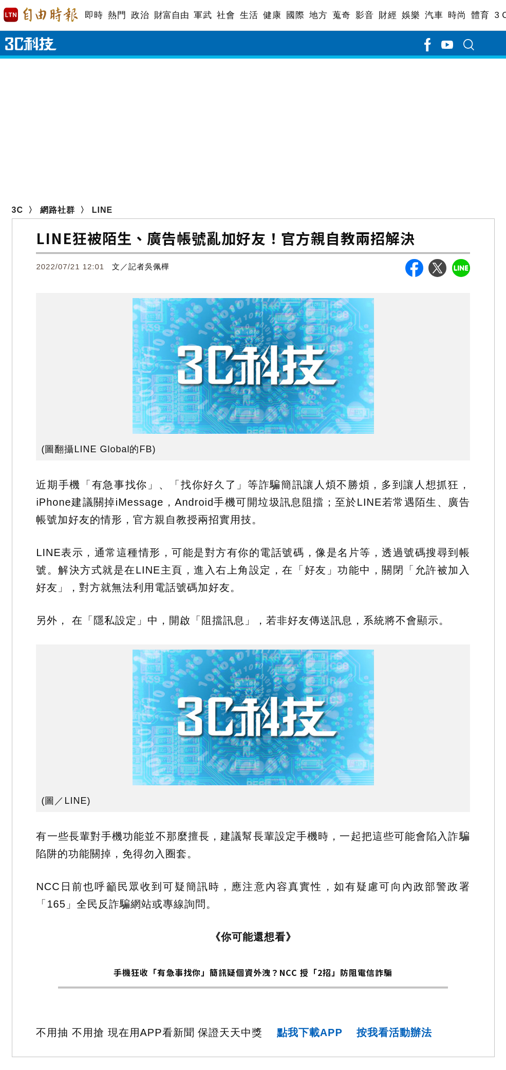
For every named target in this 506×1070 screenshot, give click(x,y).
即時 (94, 15)
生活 (249, 15)
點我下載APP (310, 1032)
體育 (480, 15)
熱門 (117, 15)
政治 (140, 15)
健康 (272, 15)
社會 (226, 15)
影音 (364, 15)
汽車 (434, 15)
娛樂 (411, 15)
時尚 (457, 15)
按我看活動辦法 (394, 1032)
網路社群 (57, 210)
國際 (295, 15)
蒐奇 (341, 15)
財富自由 (171, 15)
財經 (388, 15)
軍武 (203, 15)
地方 (318, 15)
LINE (102, 210)
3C (17, 210)
